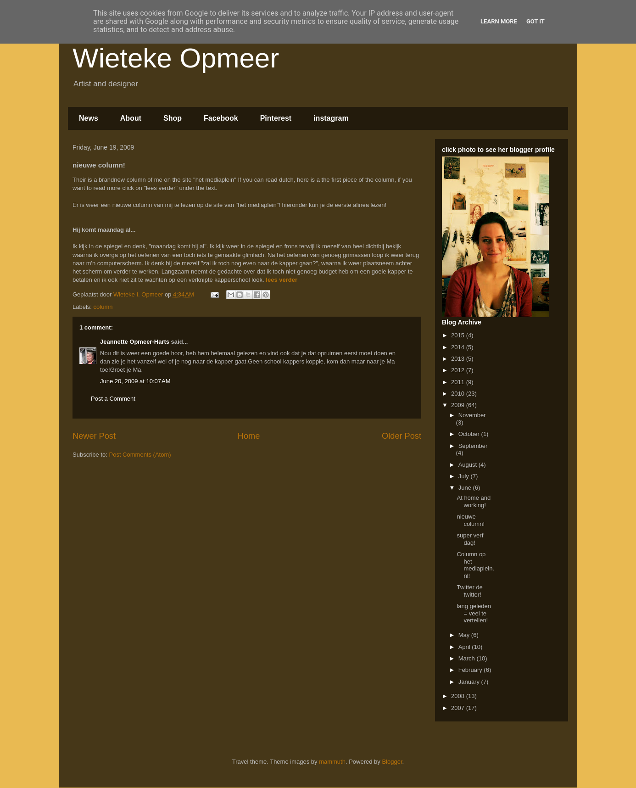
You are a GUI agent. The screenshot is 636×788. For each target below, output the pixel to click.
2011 (458, 382)
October (469, 433)
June (465, 487)
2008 (458, 696)
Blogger (392, 761)
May (464, 635)
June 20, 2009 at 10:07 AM (135, 381)
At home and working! (474, 501)
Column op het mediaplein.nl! (475, 565)
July (464, 476)
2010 (458, 393)
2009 (458, 405)
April (465, 646)
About (130, 118)
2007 (458, 707)
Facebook (221, 118)
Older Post (401, 436)
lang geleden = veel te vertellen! (474, 613)
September (473, 445)
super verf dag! (470, 539)
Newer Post (94, 436)
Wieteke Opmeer (176, 58)
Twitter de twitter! (469, 591)
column (103, 306)
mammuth (332, 761)
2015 (458, 335)
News (88, 118)
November (472, 415)
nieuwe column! (471, 520)
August (468, 464)
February (471, 669)
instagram (330, 118)
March (467, 658)
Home (249, 436)
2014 (458, 347)
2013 (458, 358)
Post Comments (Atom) (140, 454)
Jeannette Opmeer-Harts (134, 341)
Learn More (498, 21)
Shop (172, 118)
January (469, 681)
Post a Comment (113, 398)
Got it (535, 21)
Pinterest (275, 118)
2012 (458, 370)
